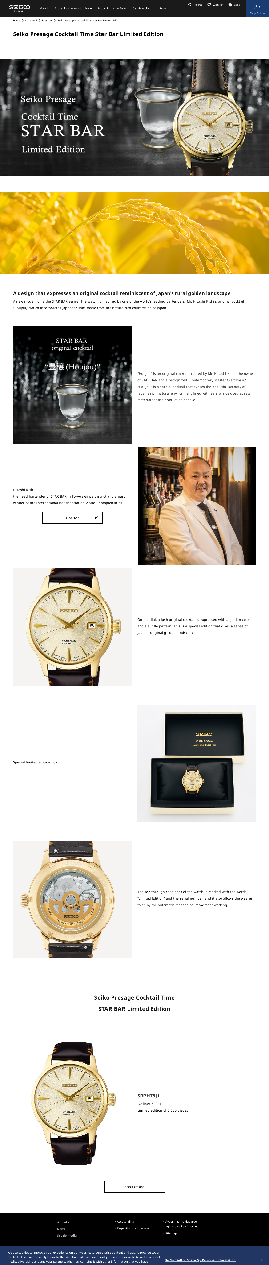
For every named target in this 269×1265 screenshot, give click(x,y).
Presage (47, 20)
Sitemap (171, 1233)
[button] (195, 5)
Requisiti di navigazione (133, 1228)
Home (16, 20)
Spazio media (67, 1236)
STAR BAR (82, 518)
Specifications (134, 1187)
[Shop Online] (257, 8)
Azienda (63, 1222)
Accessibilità (125, 1221)
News (61, 1229)
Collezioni (31, 20)
